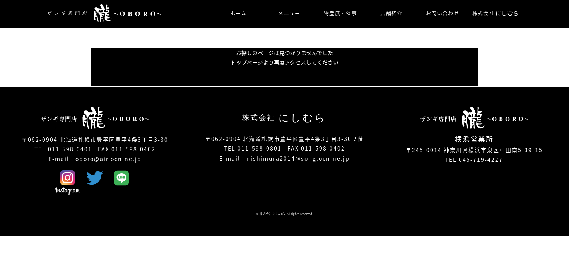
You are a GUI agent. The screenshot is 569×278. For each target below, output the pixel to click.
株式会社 (495, 13)
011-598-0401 (70, 149)
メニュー (289, 13)
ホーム (238, 13)
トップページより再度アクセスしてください (284, 62)
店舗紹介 (391, 13)
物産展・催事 (340, 13)
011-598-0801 (260, 148)
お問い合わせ (442, 13)
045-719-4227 (481, 159)
